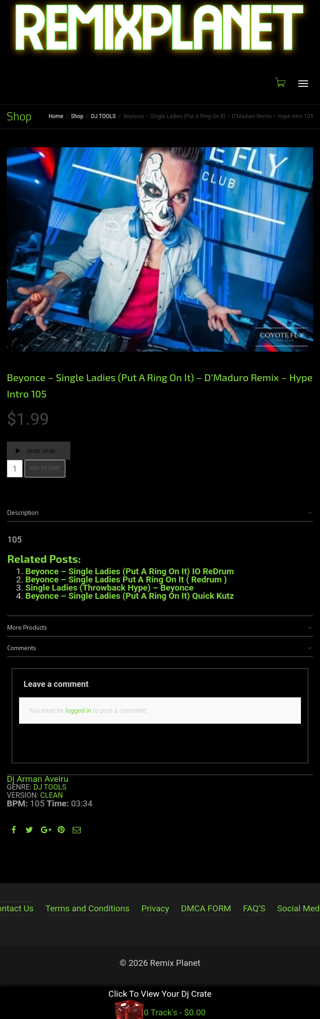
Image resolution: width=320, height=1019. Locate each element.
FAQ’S (254, 908)
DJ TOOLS (103, 116)
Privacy (155, 908)
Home (56, 116)
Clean (51, 795)
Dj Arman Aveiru (37, 779)
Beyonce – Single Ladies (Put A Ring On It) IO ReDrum (129, 571)
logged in (78, 710)
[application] (38, 451)
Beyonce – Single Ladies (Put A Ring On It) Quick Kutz (129, 596)
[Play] (18, 452)
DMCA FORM (206, 908)
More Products (27, 627)
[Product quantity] (15, 468)
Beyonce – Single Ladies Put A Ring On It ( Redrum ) (126, 579)
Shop (77, 116)
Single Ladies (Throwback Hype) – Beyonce (109, 587)
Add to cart (45, 468)
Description (23, 512)
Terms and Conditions (87, 908)
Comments (21, 647)
